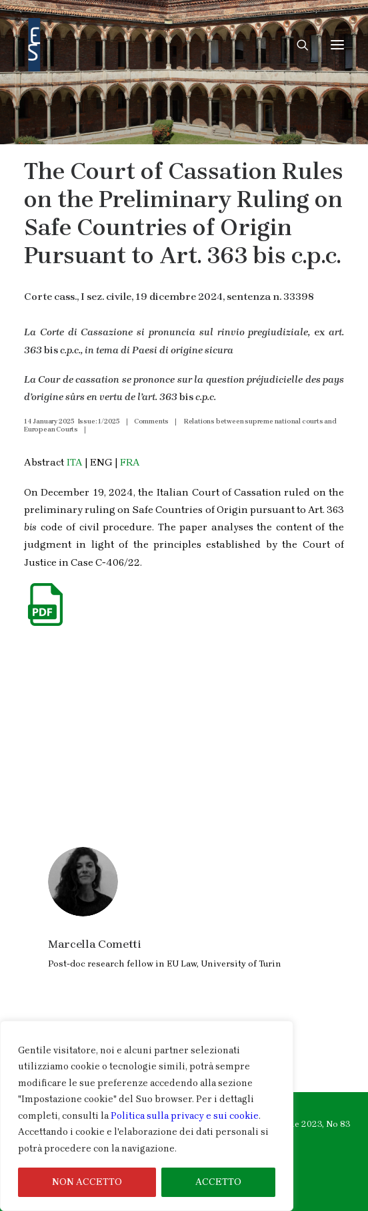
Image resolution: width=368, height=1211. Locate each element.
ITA (74, 462)
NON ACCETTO (87, 1182)
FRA (130, 462)
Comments (151, 421)
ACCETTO (218, 1182)
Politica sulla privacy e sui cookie (185, 1115)
